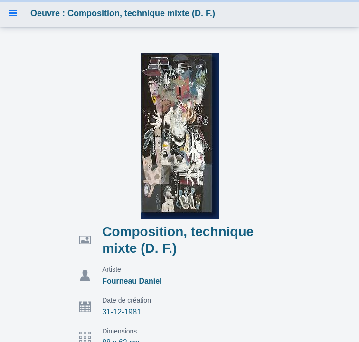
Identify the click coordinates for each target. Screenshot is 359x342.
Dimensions (119, 331)
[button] (13, 13)
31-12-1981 (121, 312)
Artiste (111, 269)
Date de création (126, 300)
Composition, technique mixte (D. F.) (178, 240)
